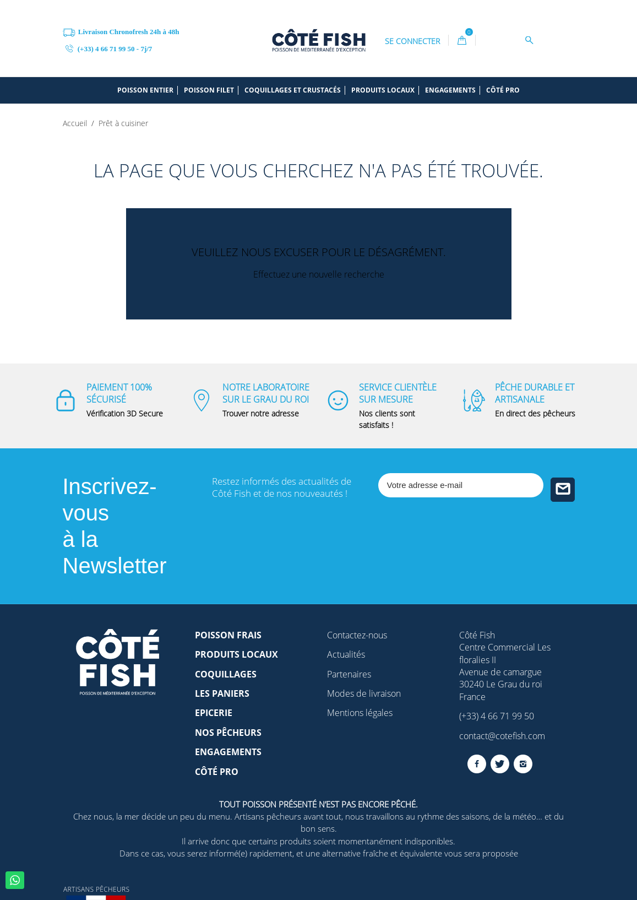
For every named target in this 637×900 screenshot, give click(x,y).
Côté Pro (216, 772)
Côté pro (503, 90)
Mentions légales (360, 713)
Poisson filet (209, 90)
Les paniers (222, 693)
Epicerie (213, 713)
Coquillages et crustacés (292, 90)
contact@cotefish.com (502, 736)
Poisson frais (228, 635)
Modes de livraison (364, 693)
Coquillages (226, 674)
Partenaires (349, 674)
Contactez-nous (357, 635)
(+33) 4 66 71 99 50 (496, 716)
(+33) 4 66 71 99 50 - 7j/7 (109, 48)
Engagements (450, 90)
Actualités (346, 654)
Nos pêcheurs (228, 732)
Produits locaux (383, 90)
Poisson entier (145, 90)
